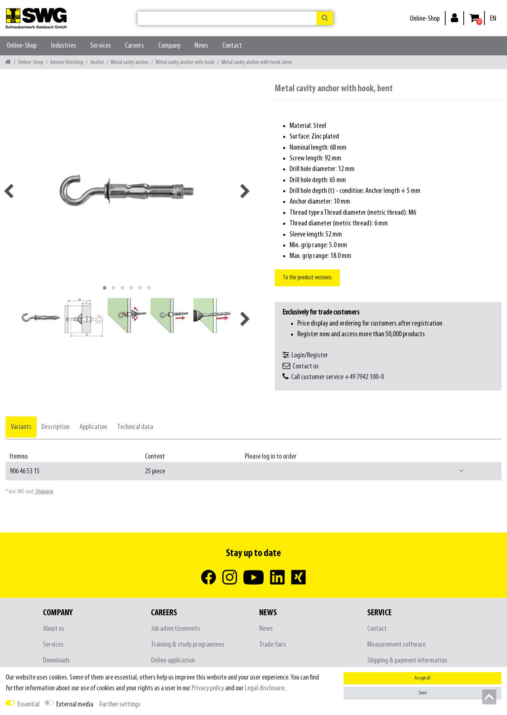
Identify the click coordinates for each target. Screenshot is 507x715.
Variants (21, 427)
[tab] (21, 426)
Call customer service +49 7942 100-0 (337, 377)
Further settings (120, 704)
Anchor (97, 62)
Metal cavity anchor (130, 62)
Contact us (306, 366)
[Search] (325, 18)
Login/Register (309, 355)
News (201, 46)
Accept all (422, 678)
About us (53, 629)
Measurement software (396, 644)
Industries (63, 46)
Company (169, 46)
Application (93, 427)
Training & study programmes (187, 644)
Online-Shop (425, 19)
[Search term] (227, 18)
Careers (134, 46)
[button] (461, 471)
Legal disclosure (264, 688)
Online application (173, 660)
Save (422, 693)
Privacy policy (208, 688)
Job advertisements (175, 629)
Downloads (56, 660)
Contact (232, 46)
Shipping (43, 491)
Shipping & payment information (407, 660)
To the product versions (307, 278)
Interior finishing (66, 62)
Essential (28, 704)
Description (55, 427)
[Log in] (454, 17)
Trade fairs (272, 644)
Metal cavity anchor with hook (185, 62)
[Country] (493, 18)
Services (100, 46)
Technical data (135, 427)
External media (74, 704)
